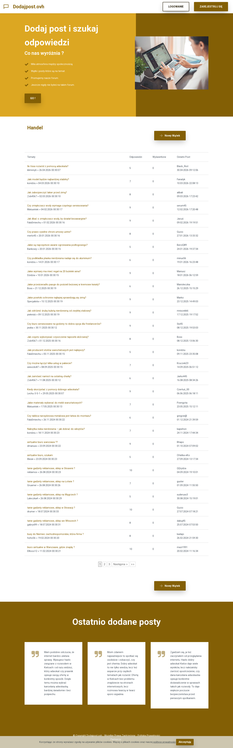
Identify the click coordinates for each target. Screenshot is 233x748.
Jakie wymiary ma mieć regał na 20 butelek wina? (54, 267)
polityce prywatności (165, 742)
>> (132, 560)
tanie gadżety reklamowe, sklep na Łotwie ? (50, 477)
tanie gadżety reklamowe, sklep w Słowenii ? (51, 464)
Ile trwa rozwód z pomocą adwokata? (47, 162)
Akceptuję (185, 742)
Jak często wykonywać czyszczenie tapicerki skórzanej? (58, 333)
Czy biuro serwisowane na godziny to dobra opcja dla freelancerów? (64, 320)
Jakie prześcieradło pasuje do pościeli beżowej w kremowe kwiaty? (63, 280)
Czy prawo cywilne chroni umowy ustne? (49, 228)
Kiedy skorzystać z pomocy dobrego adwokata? (53, 385)
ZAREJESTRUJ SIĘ (211, 6)
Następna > (120, 560)
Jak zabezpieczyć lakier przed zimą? (47, 188)
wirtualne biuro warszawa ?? (42, 438)
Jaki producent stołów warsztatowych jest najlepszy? (56, 346)
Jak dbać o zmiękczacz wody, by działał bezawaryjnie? (57, 214)
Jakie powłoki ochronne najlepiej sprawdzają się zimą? (56, 293)
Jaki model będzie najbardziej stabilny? (48, 175)
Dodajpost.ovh (28, 6)
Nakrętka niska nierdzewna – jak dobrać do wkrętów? (56, 425)
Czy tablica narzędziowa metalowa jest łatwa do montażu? (59, 412)
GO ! (32, 98)
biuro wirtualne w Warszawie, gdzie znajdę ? (51, 543)
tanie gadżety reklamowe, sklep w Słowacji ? (51, 503)
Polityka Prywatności (149, 735)
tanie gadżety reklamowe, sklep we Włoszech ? (52, 516)
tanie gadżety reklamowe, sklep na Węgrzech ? (52, 490)
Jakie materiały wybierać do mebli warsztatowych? (54, 398)
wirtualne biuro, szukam (40, 451)
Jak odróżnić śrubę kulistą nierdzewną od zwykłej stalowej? (59, 306)
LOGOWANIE (176, 6)
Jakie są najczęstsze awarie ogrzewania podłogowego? (57, 241)
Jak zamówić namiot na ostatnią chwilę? (49, 372)
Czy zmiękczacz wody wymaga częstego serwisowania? (57, 201)
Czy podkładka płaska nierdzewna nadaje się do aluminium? (59, 254)
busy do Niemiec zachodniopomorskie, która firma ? (55, 530)
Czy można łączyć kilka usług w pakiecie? (49, 359)
